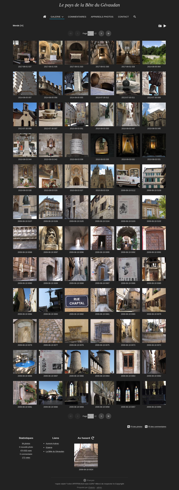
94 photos (26, 443)
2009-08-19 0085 (154, 283)
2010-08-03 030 (24, 190)
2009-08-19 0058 (102, 407)
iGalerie (49, 447)
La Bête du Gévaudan (55, 451)
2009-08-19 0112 (128, 190)
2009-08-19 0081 (102, 314)
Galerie (55, 16)
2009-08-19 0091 (154, 252)
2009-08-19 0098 (25, 252)
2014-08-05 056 (50, 97)
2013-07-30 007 (50, 128)
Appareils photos (102, 16)
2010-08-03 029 (50, 190)
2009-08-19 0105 (76, 221)
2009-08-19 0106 (51, 221)
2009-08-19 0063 (128, 376)
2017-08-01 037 (24, 67)
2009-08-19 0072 (154, 345)
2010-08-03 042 (50, 159)
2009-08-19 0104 (102, 221)
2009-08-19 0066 (76, 376)
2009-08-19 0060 (51, 407)
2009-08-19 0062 (154, 376)
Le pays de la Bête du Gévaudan (89, 4)
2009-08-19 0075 (102, 345)
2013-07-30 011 (128, 97)
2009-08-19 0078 (25, 345)
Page (85, 33)
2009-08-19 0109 (154, 190)
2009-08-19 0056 (154, 407)
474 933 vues (26, 450)
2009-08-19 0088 (76, 283)
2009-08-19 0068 (25, 376)
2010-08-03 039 (76, 159)
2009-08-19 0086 (128, 283)
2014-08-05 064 (154, 67)
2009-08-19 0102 (154, 221)
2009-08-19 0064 (102, 376)
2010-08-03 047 (128, 128)
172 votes (26, 458)
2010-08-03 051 (76, 128)
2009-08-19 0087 (102, 283)
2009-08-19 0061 (25, 407)
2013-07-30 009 (154, 97)
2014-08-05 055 (76, 97)
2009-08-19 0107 (25, 221)
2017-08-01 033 (76, 67)
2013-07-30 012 (102, 97)
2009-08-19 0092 (128, 252)
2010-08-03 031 (154, 159)
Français (88, 480)
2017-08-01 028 (128, 67)
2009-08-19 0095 (102, 252)
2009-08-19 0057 (128, 407)
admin (99, 487)
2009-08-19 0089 (51, 283)
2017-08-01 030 (102, 67)
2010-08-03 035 (102, 159)
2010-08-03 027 (76, 190)
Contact (123, 16)
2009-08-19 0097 (51, 252)
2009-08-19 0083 (51, 314)
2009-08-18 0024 (86, 469)
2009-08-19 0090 (25, 283)
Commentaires (77, 16)
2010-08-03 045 (154, 128)
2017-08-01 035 (50, 67)
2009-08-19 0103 (128, 221)
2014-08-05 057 (24, 97)
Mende (16, 25)
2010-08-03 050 (102, 128)
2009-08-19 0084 (25, 314)
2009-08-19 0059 (76, 407)
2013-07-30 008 (24, 128)
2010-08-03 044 (24, 159)
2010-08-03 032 (128, 159)
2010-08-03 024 (102, 190)
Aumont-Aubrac (52, 443)
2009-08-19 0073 (128, 345)
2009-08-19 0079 (154, 314)
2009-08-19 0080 (128, 314)
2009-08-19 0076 (76, 345)
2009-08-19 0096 (76, 252)
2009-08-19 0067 (51, 376)
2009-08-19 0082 (76, 314)
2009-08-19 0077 (51, 345)
